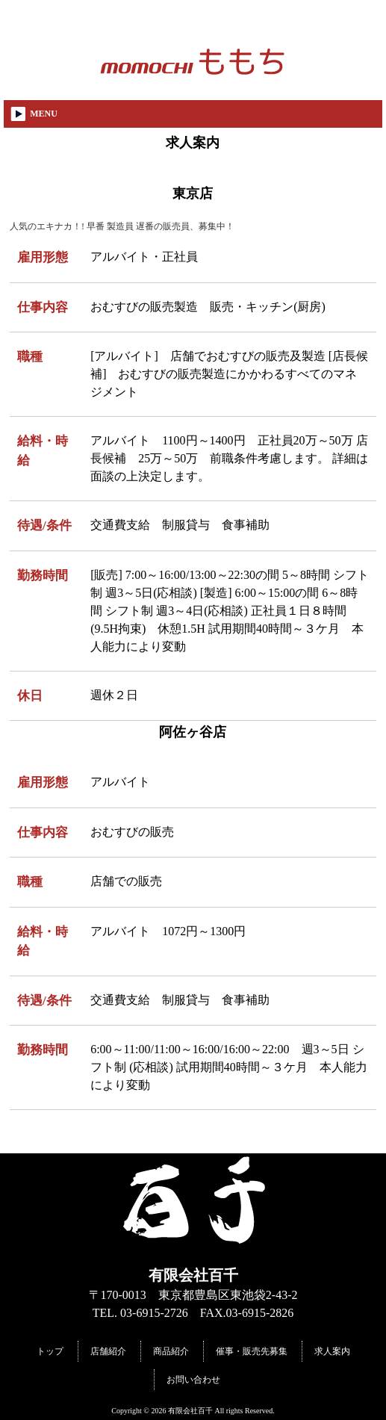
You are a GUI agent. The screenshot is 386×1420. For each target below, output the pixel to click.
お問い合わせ (193, 1379)
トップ (50, 1351)
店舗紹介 (108, 1351)
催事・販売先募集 (251, 1351)
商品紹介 (171, 1351)
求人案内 (332, 1351)
